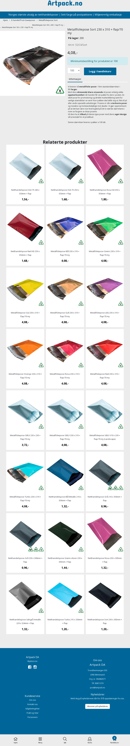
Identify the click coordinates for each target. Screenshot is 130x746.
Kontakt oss (32, 704)
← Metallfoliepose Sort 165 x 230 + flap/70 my (16, 27)
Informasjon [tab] (75, 79)
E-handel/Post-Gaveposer (22, 20)
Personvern (33, 717)
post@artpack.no (97, 687)
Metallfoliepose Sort (47, 20)
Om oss (32, 700)
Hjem (5, 20)
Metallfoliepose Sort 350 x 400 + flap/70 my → (48, 25)
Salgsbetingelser (32, 708)
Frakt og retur (32, 713)
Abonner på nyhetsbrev (97, 706)
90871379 (99, 683)
